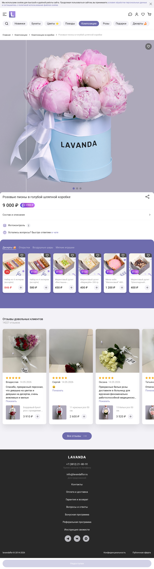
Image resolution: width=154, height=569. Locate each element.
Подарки (121, 23)
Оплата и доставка (77, 491)
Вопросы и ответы (77, 507)
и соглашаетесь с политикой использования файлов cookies (30, 5)
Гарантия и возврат (77, 499)
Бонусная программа (77, 514)
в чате (54, 232)
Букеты (36, 23)
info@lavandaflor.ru (77, 474)
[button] (74, 188)
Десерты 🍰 (140, 23)
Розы (106, 23)
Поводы (70, 23)
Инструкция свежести (77, 529)
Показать (11, 401)
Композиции (88, 23)
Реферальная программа (77, 522)
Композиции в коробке (42, 35)
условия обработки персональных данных (127, 2)
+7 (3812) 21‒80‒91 (77, 464)
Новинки (20, 23)
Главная (7, 35)
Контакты (77, 484)
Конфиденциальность (115, 552)
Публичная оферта (142, 552)
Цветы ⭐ (53, 23)
